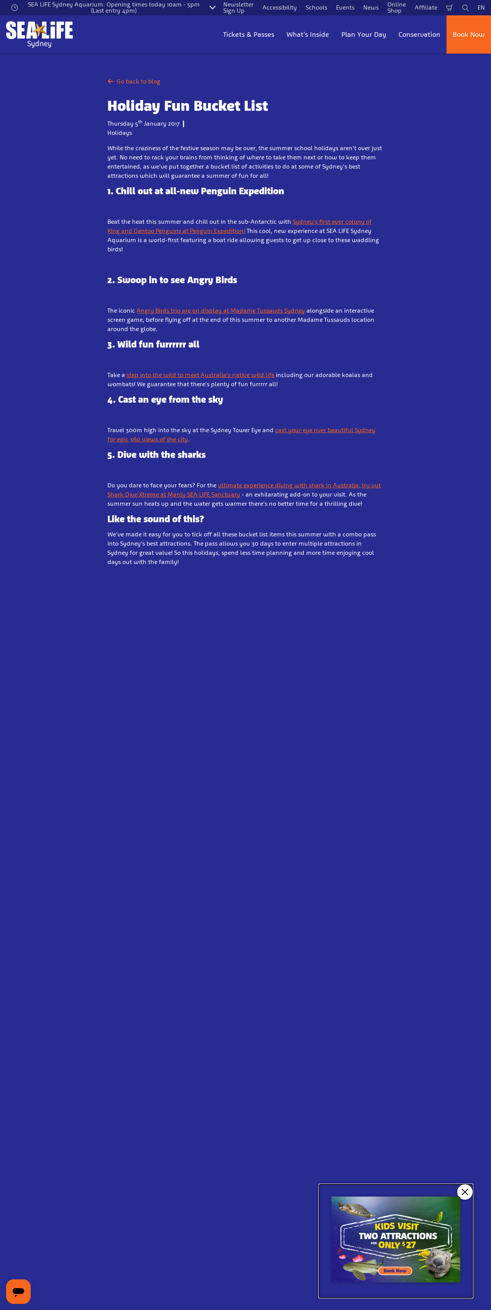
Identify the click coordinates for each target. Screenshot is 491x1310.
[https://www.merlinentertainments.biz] (33, 1209)
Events (345, 7)
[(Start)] (255, 1209)
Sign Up (184, 885)
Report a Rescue (274, 1099)
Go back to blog (133, 81)
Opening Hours (150, 1060)
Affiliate (426, 7)
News (371, 7)
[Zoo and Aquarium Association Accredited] (154, 1209)
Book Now (469, 34)
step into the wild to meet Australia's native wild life (200, 375)
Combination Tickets (34, 1073)
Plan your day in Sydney (163, 1086)
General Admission (32, 1060)
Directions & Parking (157, 1073)
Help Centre (145, 1126)
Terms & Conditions (401, 1073)
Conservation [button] (419, 34)
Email (77, 845)
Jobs (258, 1073)
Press (258, 1086)
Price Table (143, 1113)
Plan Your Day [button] (363, 34)
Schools (316, 7)
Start (11, 1020)
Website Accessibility (280, 1159)
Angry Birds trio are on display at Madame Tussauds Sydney (221, 310)
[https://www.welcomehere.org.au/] (212, 1209)
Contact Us (267, 1060)
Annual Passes (26, 1086)
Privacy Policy (393, 1060)
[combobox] (244, 958)
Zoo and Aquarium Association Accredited (295, 1143)
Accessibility (279, 7)
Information (42, 1020)
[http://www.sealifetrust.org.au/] (89, 1209)
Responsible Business (281, 1126)
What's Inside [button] (308, 34)
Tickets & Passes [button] (248, 34)
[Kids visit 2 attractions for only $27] (395, 1241)
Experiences (22, 1099)
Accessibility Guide (155, 1099)
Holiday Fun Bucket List (116, 1020)
